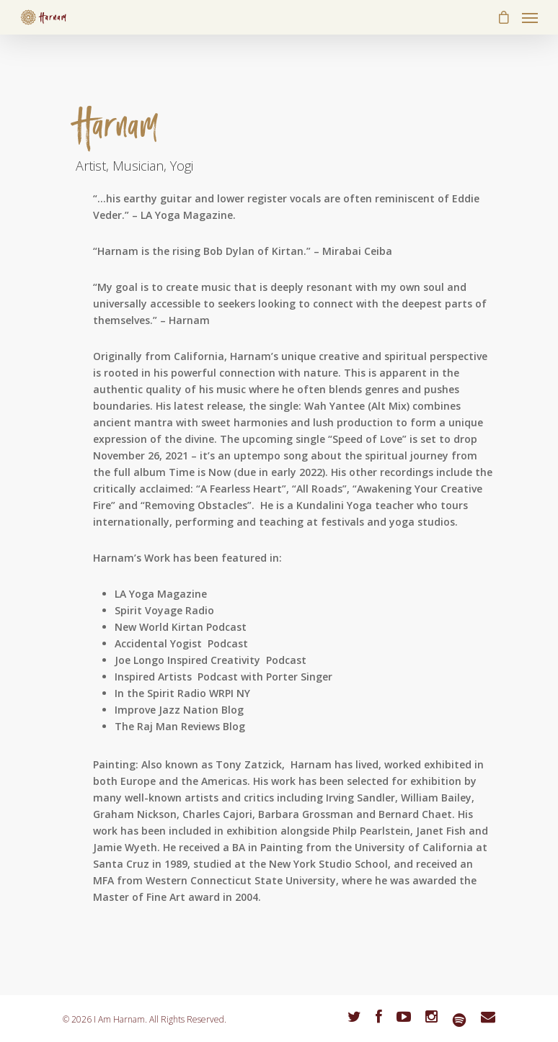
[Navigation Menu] (530, 17)
